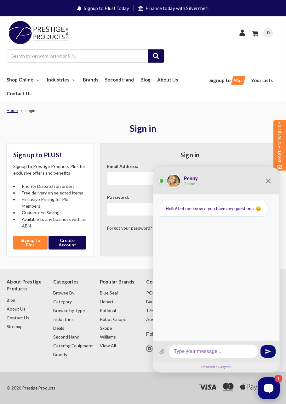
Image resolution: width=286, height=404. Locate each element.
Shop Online (23, 79)
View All (108, 345)
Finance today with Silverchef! (173, 8)
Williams (108, 336)
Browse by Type (69, 310)
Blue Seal (109, 292)
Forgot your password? (129, 228)
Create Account (67, 242)
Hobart (107, 301)
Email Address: (122, 166)
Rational (108, 310)
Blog (145, 79)
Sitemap (15, 326)
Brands (90, 79)
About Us (167, 79)
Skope (106, 328)
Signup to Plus (30, 242)
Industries (61, 79)
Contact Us (19, 93)
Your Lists (262, 80)
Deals (58, 328)
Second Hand (119, 79)
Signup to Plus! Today (103, 8)
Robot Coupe (113, 319)
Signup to (226, 80)
